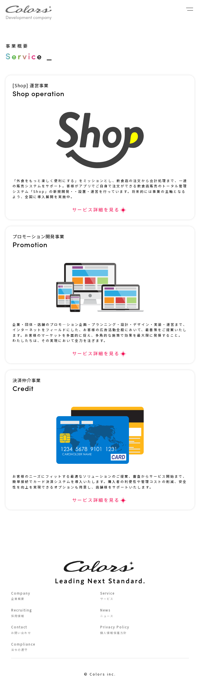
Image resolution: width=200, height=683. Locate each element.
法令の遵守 (55, 646)
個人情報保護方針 (144, 629)
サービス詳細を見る (96, 209)
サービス (144, 595)
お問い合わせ (55, 629)
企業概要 (55, 595)
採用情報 (55, 612)
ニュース (144, 612)
